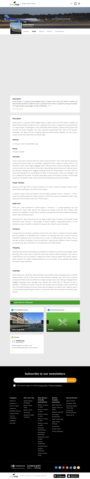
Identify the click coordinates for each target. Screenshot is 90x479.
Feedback (13, 420)
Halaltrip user (20, 341)
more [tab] (49, 106)
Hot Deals (27, 412)
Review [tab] (49, 31)
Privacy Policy (43, 385)
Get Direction (59, 31)
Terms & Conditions (55, 385)
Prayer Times (56, 429)
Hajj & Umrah (70, 401)
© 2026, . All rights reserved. (33, 475)
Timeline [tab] (26, 31)
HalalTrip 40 (70, 415)
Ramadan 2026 (71, 403)
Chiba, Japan (18, 109)
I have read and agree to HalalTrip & (39, 385)
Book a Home (28, 410)
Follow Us (13, 408)
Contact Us (13, 403)
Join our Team (14, 406)
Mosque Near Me (57, 412)
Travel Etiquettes (57, 431)
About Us (13, 401)
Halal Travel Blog (57, 419)
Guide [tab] (34, 31)
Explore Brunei (43, 446)
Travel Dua (55, 426)
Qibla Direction (57, 405)
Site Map (12, 423)
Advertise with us (15, 411)
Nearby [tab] (41, 31)
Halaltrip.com (29, 475)
